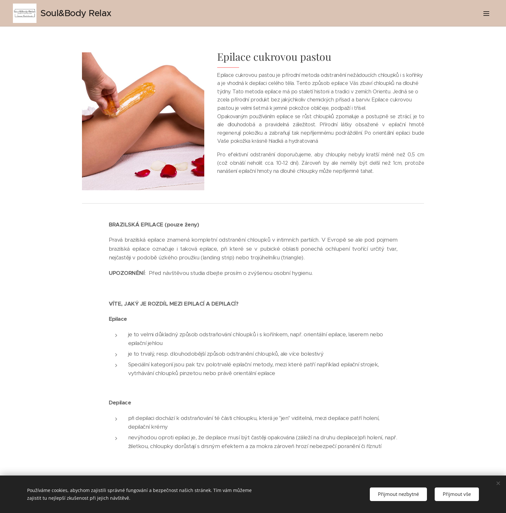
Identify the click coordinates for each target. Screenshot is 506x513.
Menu (486, 13)
